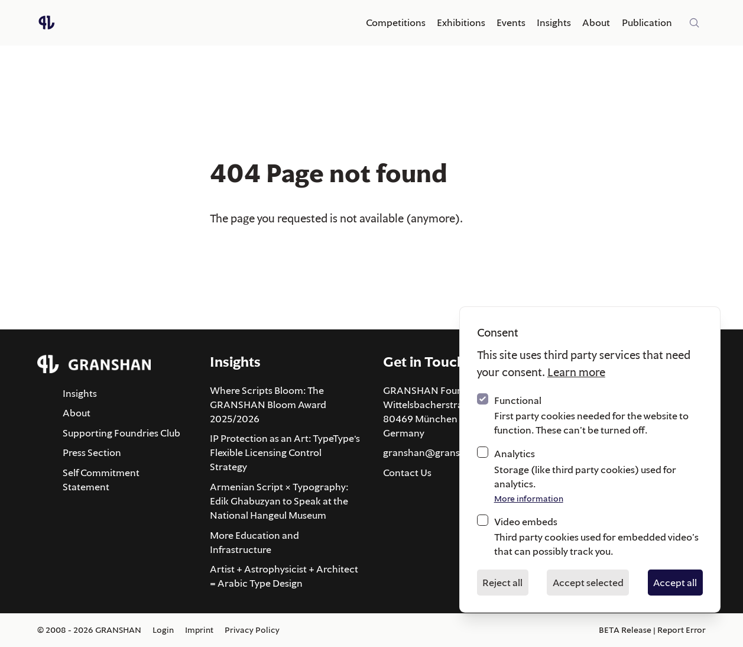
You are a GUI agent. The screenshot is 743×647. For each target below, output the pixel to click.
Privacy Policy (252, 630)
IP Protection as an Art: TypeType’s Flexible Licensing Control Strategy (285, 452)
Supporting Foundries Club (121, 433)
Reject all (502, 582)
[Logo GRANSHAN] (46, 22)
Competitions (396, 22)
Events (511, 22)
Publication (647, 22)
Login (163, 630)
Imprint (199, 630)
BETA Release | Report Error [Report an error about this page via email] (652, 630)
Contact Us (407, 472)
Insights (554, 22)
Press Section (92, 452)
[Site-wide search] (694, 23)
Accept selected (588, 582)
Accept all (675, 582)
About (596, 22)
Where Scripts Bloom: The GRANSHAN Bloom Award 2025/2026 (268, 404)
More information (528, 498)
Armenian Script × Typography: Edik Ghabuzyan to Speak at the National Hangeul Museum (279, 501)
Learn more (576, 372)
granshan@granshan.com (441, 452)
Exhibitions (461, 22)
